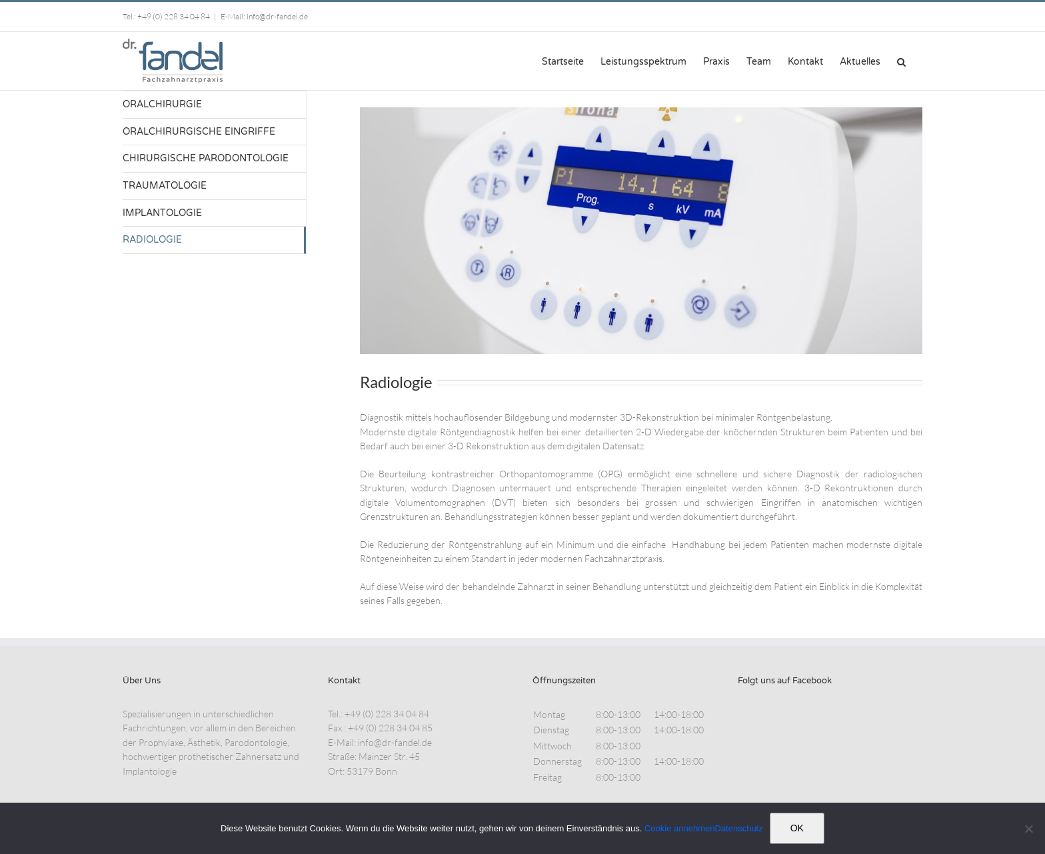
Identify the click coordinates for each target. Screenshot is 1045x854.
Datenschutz (738, 828)
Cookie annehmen (679, 828)
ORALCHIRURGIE (162, 104)
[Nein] (1028, 828)
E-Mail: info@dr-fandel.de (264, 16)
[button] (901, 60)
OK (797, 828)
